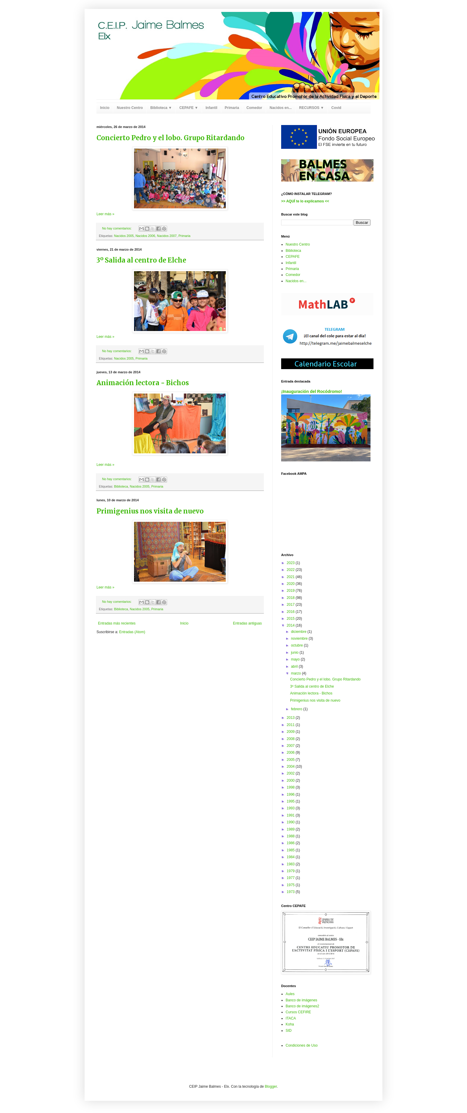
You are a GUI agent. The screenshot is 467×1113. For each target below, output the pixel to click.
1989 (291, 829)
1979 (291, 871)
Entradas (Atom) (132, 632)
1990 (291, 822)
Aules (290, 994)
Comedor (254, 108)
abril (295, 666)
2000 (291, 780)
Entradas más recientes (117, 623)
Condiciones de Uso (301, 1045)
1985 (291, 850)
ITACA (291, 1018)
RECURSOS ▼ (311, 108)
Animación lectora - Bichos (142, 383)
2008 (291, 739)
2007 (291, 746)
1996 (291, 794)
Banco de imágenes (301, 1000)
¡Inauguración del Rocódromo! (311, 391)
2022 (291, 570)
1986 (291, 843)
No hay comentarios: (117, 228)
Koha (290, 1024)
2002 (291, 773)
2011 (291, 725)
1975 (291, 885)
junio (295, 652)
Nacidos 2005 (124, 236)
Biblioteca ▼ (161, 108)
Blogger (271, 1086)
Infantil (211, 108)
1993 (291, 808)
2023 (291, 563)
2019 (291, 590)
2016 (291, 612)
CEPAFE (293, 257)
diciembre (299, 632)
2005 (291, 760)
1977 (291, 878)
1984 (291, 857)
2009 (291, 732)
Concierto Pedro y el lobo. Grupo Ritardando (170, 138)
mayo (296, 659)
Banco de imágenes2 (302, 1006)
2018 (291, 598)
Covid (336, 108)
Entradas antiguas (247, 623)
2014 (291, 625)
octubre (297, 645)
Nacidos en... (281, 108)
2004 (291, 766)
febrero (297, 709)
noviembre (300, 638)
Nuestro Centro (130, 108)
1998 (291, 787)
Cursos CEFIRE (298, 1012)
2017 (291, 604)
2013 (291, 718)
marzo (296, 673)
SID (289, 1030)
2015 (291, 618)
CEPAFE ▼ (188, 108)
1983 (291, 864)
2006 (291, 752)
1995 (291, 801)
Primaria (232, 108)
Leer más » (105, 214)
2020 (291, 584)
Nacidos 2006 (145, 236)
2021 (291, 577)
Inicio (104, 108)
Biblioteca (121, 486)
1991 (291, 815)
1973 (291, 892)
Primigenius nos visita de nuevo (150, 511)
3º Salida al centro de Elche (141, 260)
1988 (291, 836)
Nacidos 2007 (167, 236)
